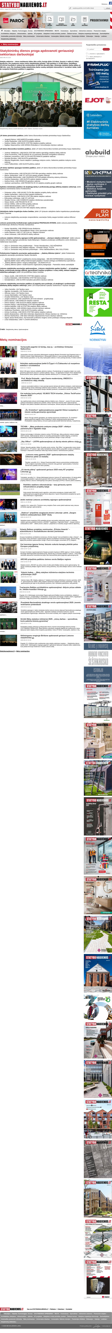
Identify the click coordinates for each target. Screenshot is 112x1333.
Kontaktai (69, 1309)
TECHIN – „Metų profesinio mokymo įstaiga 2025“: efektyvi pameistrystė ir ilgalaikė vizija (46, 428)
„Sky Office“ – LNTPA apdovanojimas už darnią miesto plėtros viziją (50, 442)
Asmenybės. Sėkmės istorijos (60, 36)
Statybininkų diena (12, 329)
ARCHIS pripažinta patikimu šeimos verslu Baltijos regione (46, 559)
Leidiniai (104, 36)
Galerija (97, 36)
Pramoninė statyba (100, 31)
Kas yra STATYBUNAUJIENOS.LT (37, 1309)
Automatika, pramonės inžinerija (11, 36)
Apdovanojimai (23, 329)
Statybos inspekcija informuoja (88, 33)
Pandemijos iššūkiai (78, 36)
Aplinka (30, 33)
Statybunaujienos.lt (7, 651)
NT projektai (38, 33)
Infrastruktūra (21, 33)
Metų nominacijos (29, 36)
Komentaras (65, 31)
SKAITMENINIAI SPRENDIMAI (43, 31)
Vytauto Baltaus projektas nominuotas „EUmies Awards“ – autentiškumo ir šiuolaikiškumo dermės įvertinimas (45, 530)
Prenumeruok (106, 49)
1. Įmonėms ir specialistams (95, 54)
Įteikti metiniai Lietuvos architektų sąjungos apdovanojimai (46, 500)
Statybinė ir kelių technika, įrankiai (54, 33)
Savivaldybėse (104, 33)
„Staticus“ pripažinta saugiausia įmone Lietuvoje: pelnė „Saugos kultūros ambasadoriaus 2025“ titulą (48, 514)
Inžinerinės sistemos (85, 31)
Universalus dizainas (43, 36)
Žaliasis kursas (72, 33)
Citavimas (61, 1309)
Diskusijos (89, 36)
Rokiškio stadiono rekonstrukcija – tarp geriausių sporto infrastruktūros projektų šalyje (47, 486)
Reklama (104, 4)
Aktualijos (7, 31)
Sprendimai (73, 31)
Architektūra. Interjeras (8, 33)
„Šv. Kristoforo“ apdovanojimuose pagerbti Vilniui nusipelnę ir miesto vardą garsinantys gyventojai (51, 411)
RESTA (57, 31)
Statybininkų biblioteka (8, 39)
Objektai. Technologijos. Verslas (22, 31)
